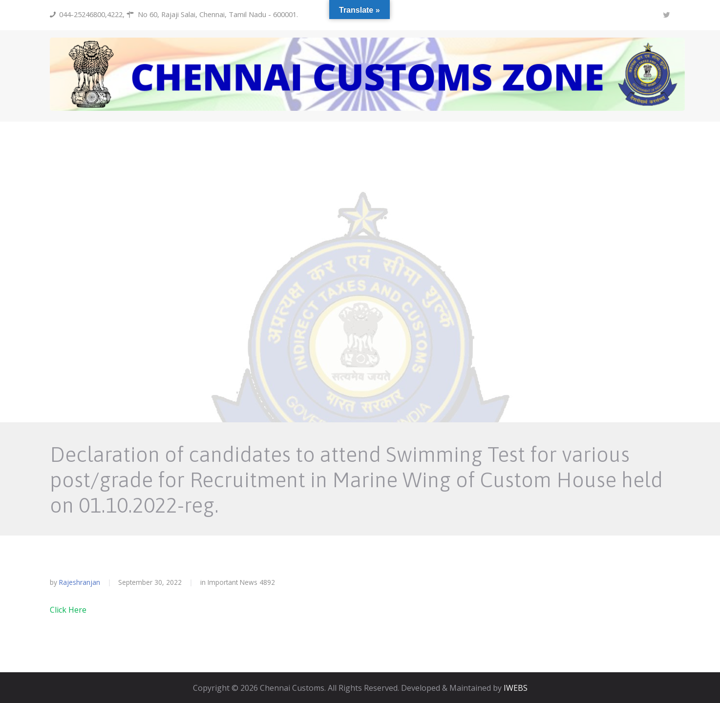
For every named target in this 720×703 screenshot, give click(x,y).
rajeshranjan (79, 582)
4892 (267, 582)
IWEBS (516, 687)
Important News (232, 582)
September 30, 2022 (150, 582)
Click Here (68, 609)
